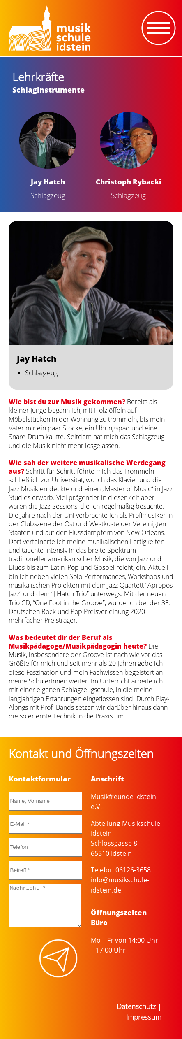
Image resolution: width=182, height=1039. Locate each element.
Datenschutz (136, 1006)
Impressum (143, 1017)
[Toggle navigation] (158, 28)
